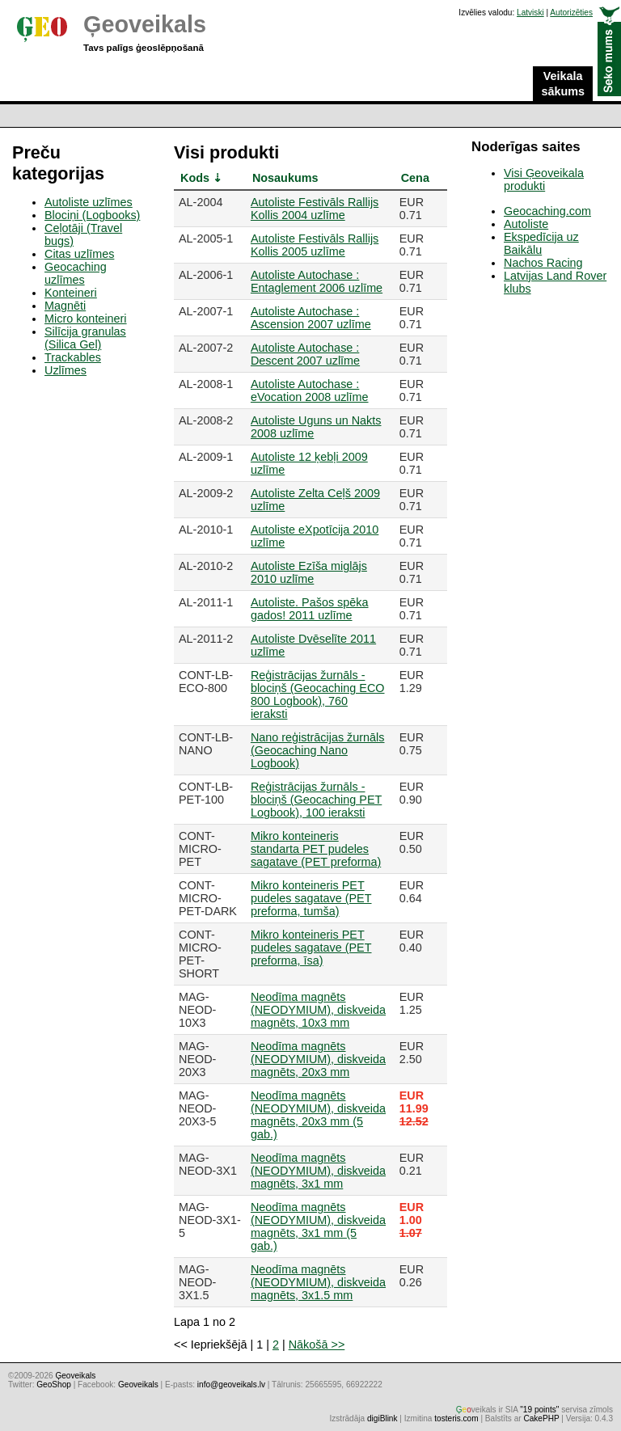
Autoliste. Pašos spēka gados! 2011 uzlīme (310, 609)
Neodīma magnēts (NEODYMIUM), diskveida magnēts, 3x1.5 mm (318, 1282)
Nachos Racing (543, 262)
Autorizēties (571, 12)
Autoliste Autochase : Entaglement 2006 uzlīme (316, 281)
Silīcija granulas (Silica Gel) (85, 338)
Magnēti (65, 305)
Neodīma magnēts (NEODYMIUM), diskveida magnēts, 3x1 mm (318, 1170)
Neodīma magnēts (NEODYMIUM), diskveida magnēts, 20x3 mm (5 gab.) (318, 1115)
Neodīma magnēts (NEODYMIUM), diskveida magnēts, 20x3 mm (318, 1059)
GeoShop (53, 1384)
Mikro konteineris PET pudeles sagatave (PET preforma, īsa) (311, 947)
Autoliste (526, 223)
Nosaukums (285, 177)
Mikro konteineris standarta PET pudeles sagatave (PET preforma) (316, 848)
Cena (415, 177)
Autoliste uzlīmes (88, 202)
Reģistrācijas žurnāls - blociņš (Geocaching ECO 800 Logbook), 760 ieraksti (318, 694)
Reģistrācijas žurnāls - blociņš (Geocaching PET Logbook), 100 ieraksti (316, 799)
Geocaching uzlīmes (75, 273)
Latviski (530, 12)
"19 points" (539, 1409)
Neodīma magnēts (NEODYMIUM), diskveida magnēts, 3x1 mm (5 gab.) (318, 1226)
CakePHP (541, 1418)
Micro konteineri (85, 318)
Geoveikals (138, 1384)
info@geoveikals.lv (231, 1384)
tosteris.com (456, 1418)
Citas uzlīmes (79, 253)
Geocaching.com (547, 211)
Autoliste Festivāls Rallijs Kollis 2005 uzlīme (314, 245)
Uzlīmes (65, 370)
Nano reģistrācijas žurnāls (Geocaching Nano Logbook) (318, 750)
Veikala (563, 84)
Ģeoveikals (144, 24)
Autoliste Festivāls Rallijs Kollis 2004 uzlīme (314, 209)
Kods (194, 177)
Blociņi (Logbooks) (92, 215)
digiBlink (382, 1418)
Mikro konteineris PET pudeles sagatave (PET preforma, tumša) (311, 898)
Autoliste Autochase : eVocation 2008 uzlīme (310, 390)
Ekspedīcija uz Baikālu (541, 243)
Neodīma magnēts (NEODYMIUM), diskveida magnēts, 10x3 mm (318, 1009)
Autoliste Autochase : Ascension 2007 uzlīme (311, 318)
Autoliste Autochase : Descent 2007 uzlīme (305, 354)
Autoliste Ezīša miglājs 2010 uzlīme (309, 572)
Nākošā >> (317, 1344)
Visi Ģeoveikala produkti (544, 179)
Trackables (72, 357)
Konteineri (70, 292)
